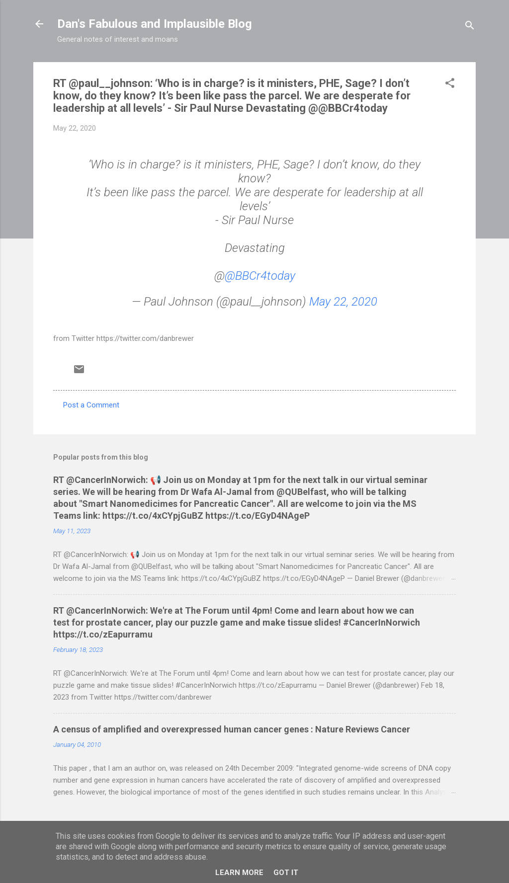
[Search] (470, 27)
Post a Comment (91, 405)
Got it (285, 872)
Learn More (239, 872)
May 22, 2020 (343, 302)
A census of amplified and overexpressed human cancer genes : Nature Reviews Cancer (231, 729)
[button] (450, 84)
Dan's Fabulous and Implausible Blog (154, 24)
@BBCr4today (260, 276)
